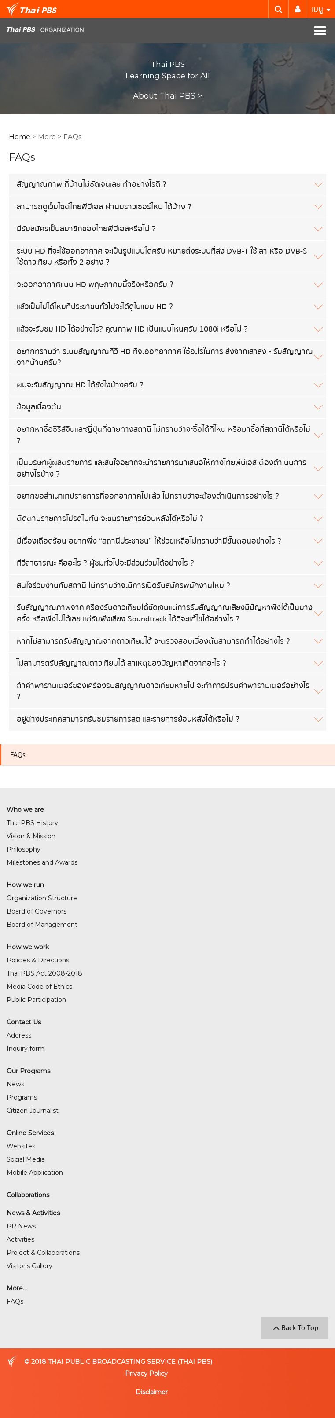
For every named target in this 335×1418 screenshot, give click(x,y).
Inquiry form (25, 1049)
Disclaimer (152, 1392)
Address (19, 1035)
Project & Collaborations (43, 1253)
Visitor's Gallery (29, 1266)
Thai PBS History (32, 823)
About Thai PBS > (167, 95)
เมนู (321, 9)
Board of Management (42, 924)
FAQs (18, 754)
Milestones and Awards (42, 862)
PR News (21, 1226)
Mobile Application (35, 1173)
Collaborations (28, 1195)
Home (19, 136)
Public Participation (36, 1000)
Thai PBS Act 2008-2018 (44, 973)
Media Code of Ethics (39, 986)
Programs (22, 1097)
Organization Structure (42, 898)
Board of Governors (36, 911)
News (15, 1084)
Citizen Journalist (33, 1111)
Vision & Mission (31, 836)
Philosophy (23, 849)
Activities (20, 1239)
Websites (21, 1146)
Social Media (26, 1159)
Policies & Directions (38, 960)
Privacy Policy (146, 1374)
